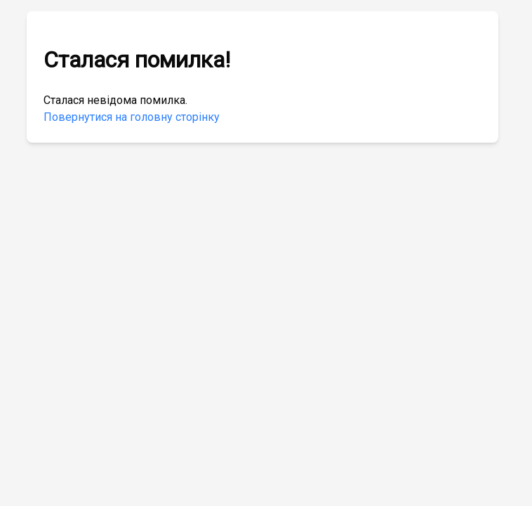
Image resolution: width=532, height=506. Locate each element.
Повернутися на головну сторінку (132, 117)
